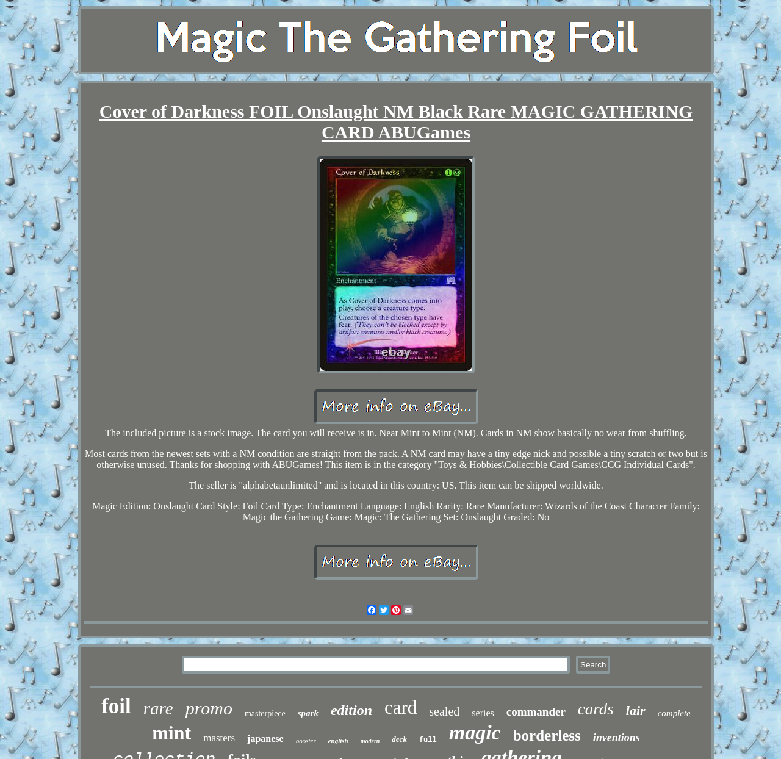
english (338, 740)
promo (208, 708)
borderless (547, 735)
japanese (265, 738)
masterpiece (265, 713)
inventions (616, 738)
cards (596, 709)
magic (475, 732)
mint (171, 733)
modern (370, 741)
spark (308, 713)
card (400, 707)
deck (399, 739)
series (483, 713)
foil (116, 706)
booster (306, 740)
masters (219, 738)
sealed (444, 711)
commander (536, 711)
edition (351, 710)
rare (158, 708)
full (428, 740)
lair (636, 710)
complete (674, 713)
